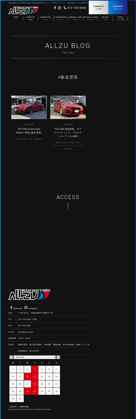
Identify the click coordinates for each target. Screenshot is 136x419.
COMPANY (98, 7)
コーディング (58, 145)
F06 (31, 139)
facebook (16, 308)
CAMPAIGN (60, 19)
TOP (15, 19)
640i (25, 139)
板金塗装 (38, 139)
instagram (31, 308)
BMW (19, 139)
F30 (78, 142)
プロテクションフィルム (75, 145)
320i (65, 142)
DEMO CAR (75, 19)
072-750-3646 (76, 7)
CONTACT (118, 7)
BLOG (105, 19)
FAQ (120, 19)
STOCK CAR (90, 19)
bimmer (72, 142)
